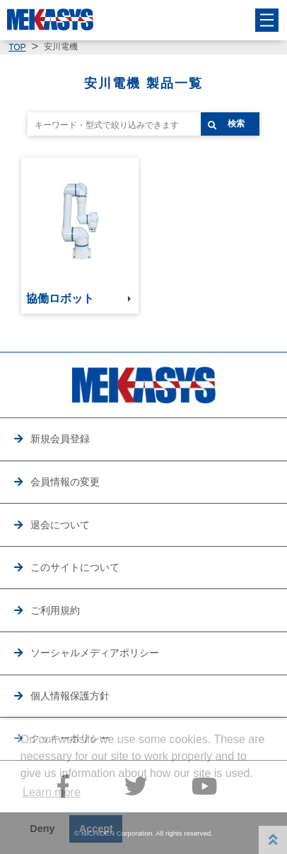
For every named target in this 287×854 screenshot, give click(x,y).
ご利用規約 (55, 610)
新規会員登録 (60, 438)
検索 (236, 124)
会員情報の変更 (65, 481)
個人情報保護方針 (70, 695)
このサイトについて (74, 567)
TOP (16, 47)
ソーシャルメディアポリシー (94, 652)
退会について (60, 524)
